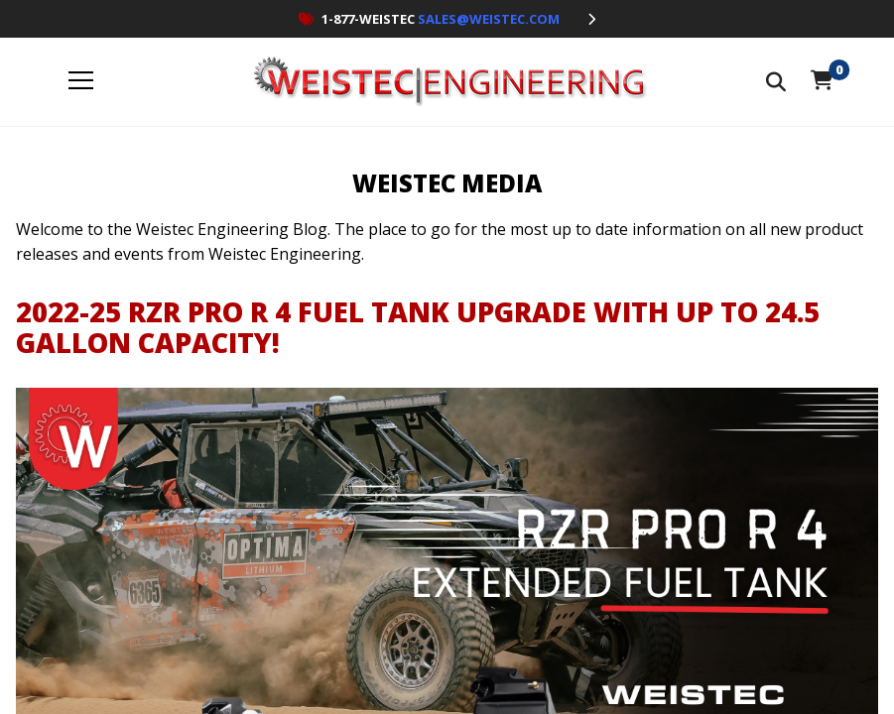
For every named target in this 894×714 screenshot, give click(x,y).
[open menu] (81, 82)
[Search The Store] (776, 81)
